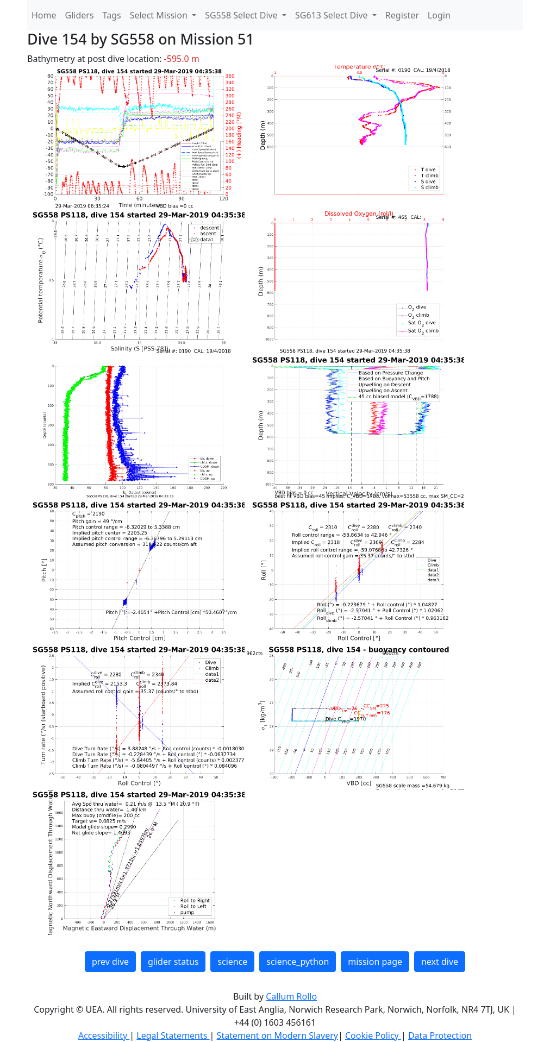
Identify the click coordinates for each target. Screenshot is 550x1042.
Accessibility (103, 1035)
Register (402, 15)
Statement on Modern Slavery (277, 1035)
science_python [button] (297, 962)
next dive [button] (439, 962)
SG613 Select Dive (332, 15)
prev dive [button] (110, 962)
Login (439, 15)
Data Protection (440, 1035)
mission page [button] (375, 962)
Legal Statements (172, 1035)
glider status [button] (173, 962)
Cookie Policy (373, 1035)
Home (44, 15)
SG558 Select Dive (242, 15)
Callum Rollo (291, 996)
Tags (112, 15)
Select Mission (160, 15)
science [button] (232, 962)
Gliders (79, 15)
